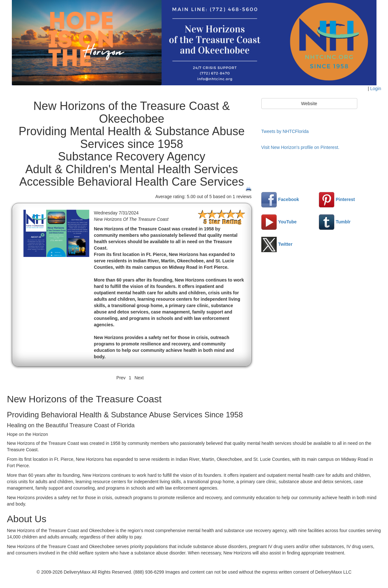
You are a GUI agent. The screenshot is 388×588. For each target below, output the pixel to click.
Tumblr (335, 221)
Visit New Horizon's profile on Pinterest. (300, 147)
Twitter (277, 244)
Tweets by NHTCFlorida (285, 131)
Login (375, 88)
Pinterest (337, 199)
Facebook (280, 199)
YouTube (279, 221)
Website (309, 103)
